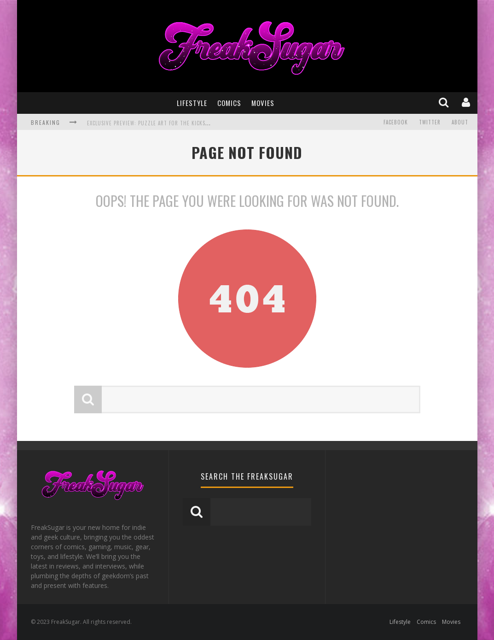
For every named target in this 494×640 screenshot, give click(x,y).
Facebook (396, 122)
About (460, 122)
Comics (229, 103)
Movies (262, 103)
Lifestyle (192, 103)
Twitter (430, 122)
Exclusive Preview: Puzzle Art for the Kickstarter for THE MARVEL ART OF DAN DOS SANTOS (207, 123)
